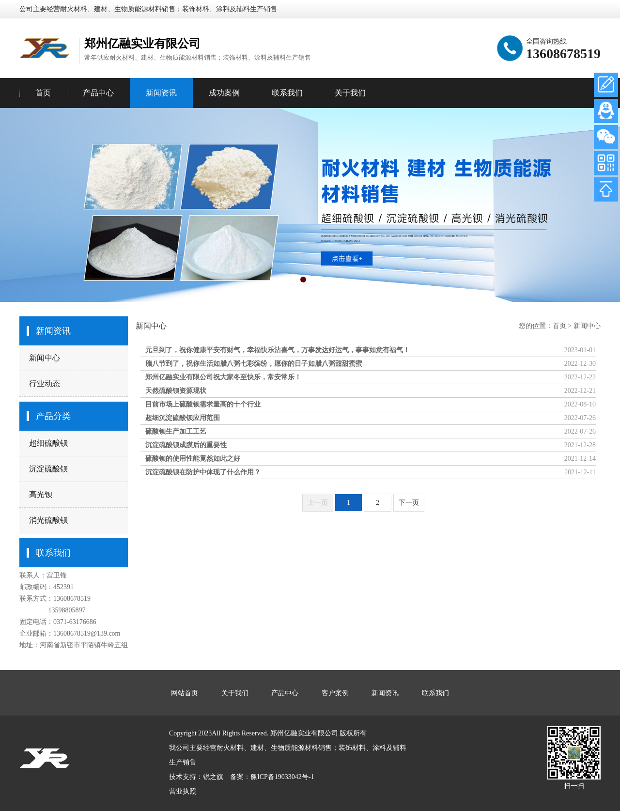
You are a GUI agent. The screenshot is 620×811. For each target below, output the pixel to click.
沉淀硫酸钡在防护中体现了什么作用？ (203, 472)
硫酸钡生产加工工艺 (175, 431)
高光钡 (40, 494)
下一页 (409, 502)
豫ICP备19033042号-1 (282, 776)
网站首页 (184, 693)
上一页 (318, 502)
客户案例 (335, 693)
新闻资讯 (161, 93)
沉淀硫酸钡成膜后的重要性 (186, 445)
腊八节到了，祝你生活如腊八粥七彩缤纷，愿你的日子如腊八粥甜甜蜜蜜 (253, 363)
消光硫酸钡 (48, 520)
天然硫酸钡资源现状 (175, 390)
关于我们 (350, 93)
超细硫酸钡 (48, 443)
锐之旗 (213, 776)
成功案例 (224, 93)
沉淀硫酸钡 (48, 469)
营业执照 (182, 791)
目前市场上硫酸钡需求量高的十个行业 (203, 404)
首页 (43, 93)
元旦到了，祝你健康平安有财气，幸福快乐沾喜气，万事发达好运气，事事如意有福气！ (277, 350)
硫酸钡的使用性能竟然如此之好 (192, 458)
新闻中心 (44, 358)
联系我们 (287, 93)
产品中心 (98, 93)
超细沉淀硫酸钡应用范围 (182, 417)
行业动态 (44, 383)
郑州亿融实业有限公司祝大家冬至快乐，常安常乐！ (223, 377)
